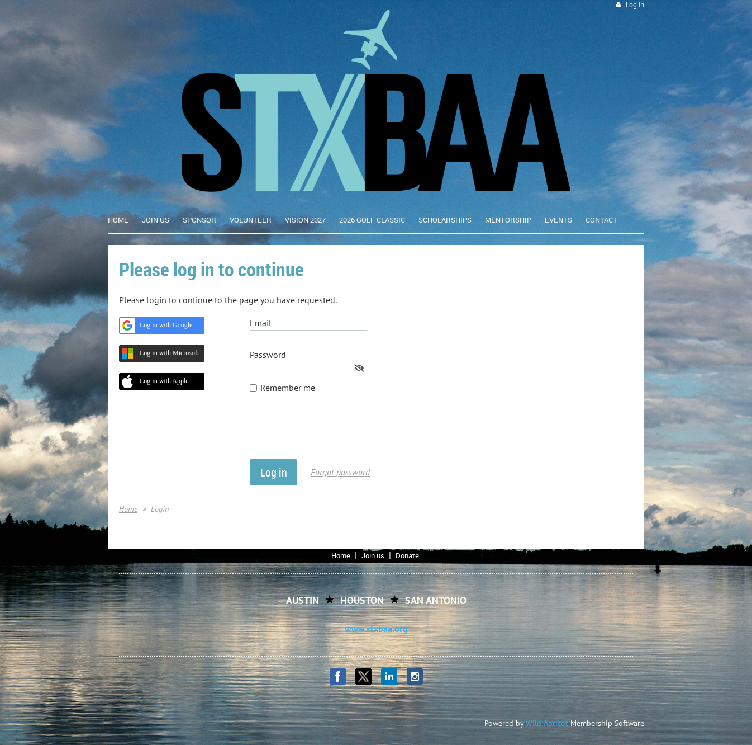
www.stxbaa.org (376, 628)
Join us (372, 555)
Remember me (287, 387)
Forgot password (340, 472)
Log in (635, 5)
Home (128, 509)
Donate (407, 555)
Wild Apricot (547, 723)
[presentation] (335, 432)
